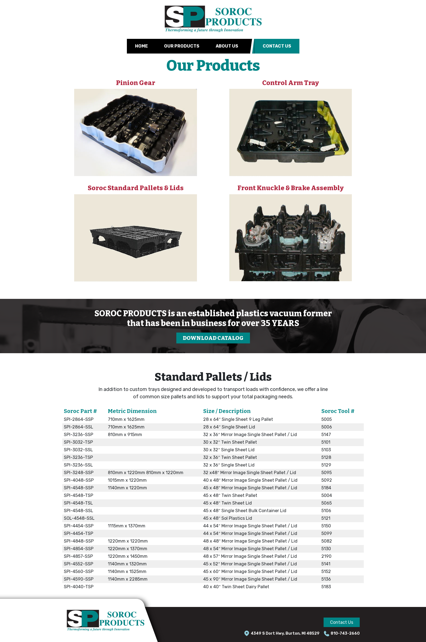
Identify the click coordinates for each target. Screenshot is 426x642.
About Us (227, 46)
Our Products (181, 46)
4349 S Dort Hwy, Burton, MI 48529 (285, 633)
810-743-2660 (345, 633)
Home (141, 46)
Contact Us (277, 46)
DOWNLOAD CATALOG (213, 338)
